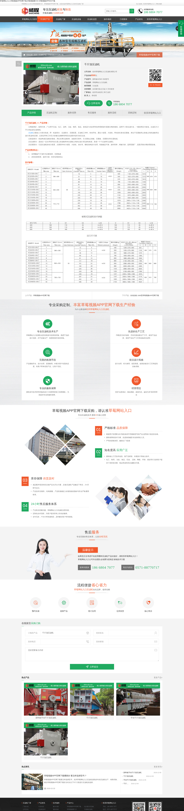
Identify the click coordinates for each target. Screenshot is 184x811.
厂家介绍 (26, 785)
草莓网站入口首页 (29, 19)
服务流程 (56, 787)
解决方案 (56, 785)
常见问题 (41, 790)
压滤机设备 (76, 19)
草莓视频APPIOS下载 (74, 790)
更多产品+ (158, 655)
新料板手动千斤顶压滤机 (120, 751)
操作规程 (107, 19)
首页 (35, 55)
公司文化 (26, 787)
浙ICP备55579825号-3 (136, 803)
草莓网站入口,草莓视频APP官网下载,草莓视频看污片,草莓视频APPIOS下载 (27, 1)
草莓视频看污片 (72, 787)
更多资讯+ (158, 745)
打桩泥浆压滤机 (72, 796)
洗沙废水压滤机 (89, 785)
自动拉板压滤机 (89, 793)
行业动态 (41, 785)
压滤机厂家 (60, 19)
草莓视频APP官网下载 (55, 55)
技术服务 (26, 793)
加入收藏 (139, 4)
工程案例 (123, 19)
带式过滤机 (87, 796)
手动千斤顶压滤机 (117, 758)
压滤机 (30, 133)
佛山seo (153, 803)
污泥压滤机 (70, 793)
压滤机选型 (92, 19)
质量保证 (56, 793)
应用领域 (26, 790)
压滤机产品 (45, 19)
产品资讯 (139, 19)
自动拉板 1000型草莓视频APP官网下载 (144, 295)
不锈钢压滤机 (88, 787)
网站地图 (159, 4)
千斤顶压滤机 (116, 754)
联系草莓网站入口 (149, 4)
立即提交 (92, 645)
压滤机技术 (42, 787)
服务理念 (56, 790)
